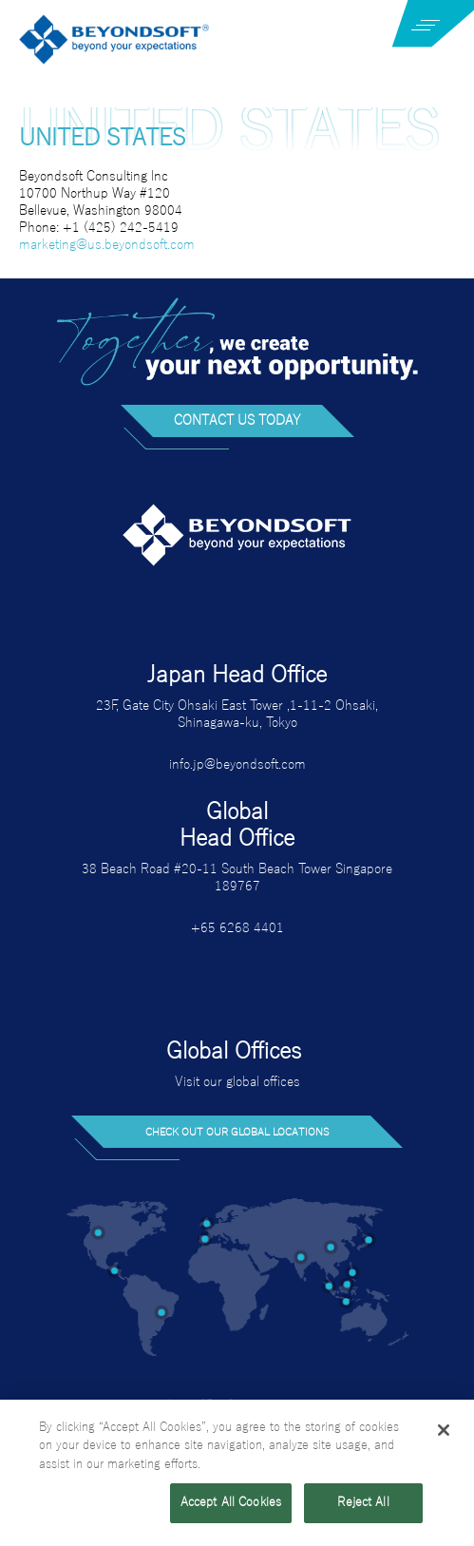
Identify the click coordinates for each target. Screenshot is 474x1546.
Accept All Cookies (230, 1505)
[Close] (444, 1432)
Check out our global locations (237, 1131)
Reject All (363, 1505)
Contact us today (237, 420)
